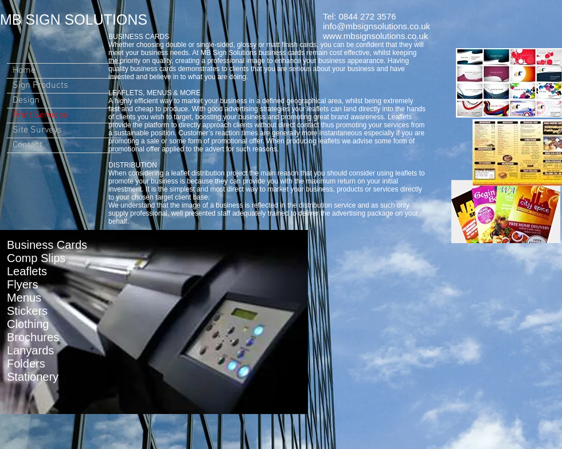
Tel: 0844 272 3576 (359, 16)
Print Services (40, 115)
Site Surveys (37, 130)
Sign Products (40, 85)
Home (24, 70)
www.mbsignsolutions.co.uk (375, 36)
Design (26, 100)
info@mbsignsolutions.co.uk (376, 26)
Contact (27, 145)
